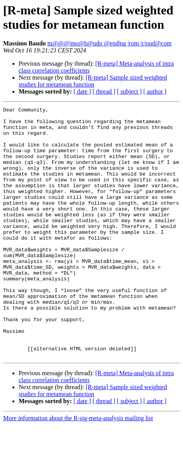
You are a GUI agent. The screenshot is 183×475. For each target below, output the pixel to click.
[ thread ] (103, 91)
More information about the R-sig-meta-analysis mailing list (78, 468)
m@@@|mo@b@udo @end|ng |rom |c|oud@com (109, 43)
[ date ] (82, 91)
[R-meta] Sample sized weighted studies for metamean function (93, 81)
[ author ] (155, 91)
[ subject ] (129, 91)
